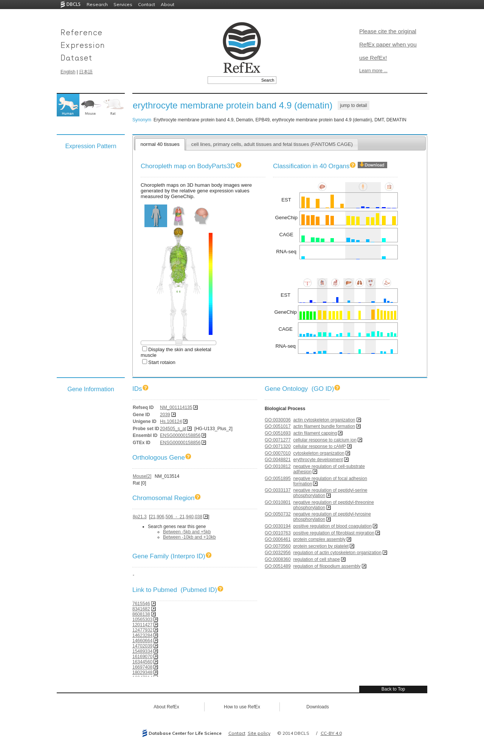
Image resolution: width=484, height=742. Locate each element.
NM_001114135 (176, 407)
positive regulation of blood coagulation (332, 526)
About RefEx (166, 706)
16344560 (142, 662)
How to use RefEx (242, 706)
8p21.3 (140, 516)
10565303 (142, 619)
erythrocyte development (318, 459)
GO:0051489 (278, 566)
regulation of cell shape (316, 559)
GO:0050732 (278, 514)
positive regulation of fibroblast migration (333, 533)
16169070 (142, 656)
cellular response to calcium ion (324, 440)
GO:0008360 (278, 559)
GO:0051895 (278, 478)
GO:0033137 (278, 490)
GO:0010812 (278, 466)
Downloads (317, 706)
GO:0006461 (278, 539)
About (167, 4)
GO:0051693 (278, 433)
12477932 (142, 630)
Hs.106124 (171, 421)
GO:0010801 (278, 502)
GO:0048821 (278, 459)
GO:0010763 (278, 533)
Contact (146, 4)
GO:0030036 (278, 420)
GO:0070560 (278, 546)
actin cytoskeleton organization (324, 420)
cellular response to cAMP (319, 446)
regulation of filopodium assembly (326, 566)
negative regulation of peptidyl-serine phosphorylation (330, 493)
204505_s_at (173, 428)
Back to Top (393, 689)
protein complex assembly (319, 539)
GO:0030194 (278, 526)
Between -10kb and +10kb (189, 537)
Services (122, 4)
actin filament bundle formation (324, 426)
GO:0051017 (278, 426)
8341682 (141, 609)
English (67, 71)
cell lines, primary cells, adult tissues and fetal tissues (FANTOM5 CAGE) (272, 144)
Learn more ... (373, 70)
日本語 (86, 71)
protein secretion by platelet (321, 546)
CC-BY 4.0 (331, 733)
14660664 (142, 640)
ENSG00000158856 (180, 435)
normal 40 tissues (159, 144)
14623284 (142, 635)
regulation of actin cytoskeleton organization (337, 552)
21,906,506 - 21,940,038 (176, 516)
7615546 (141, 603)
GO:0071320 (278, 446)
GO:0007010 (278, 453)
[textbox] (233, 80)
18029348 (142, 672)
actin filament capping (315, 433)
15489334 (142, 651)
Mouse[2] (142, 476)
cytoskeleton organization (318, 453)
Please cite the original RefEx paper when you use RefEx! (388, 44)
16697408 (142, 667)
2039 (165, 414)
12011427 (142, 624)
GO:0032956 (278, 552)
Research (97, 4)
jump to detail (353, 105)
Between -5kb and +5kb (187, 531)
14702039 (142, 646)
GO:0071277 (278, 440)
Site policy (259, 733)
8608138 (141, 614)
